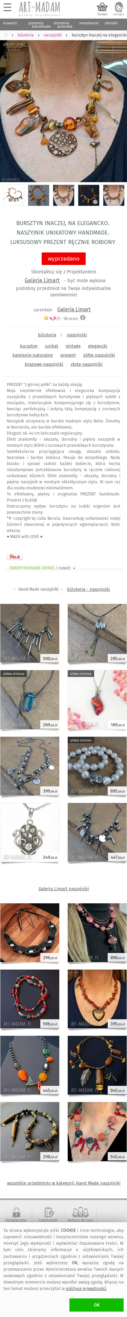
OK (97, 1305)
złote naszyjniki (87, 364)
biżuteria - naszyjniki (88, 589)
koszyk (102, 14)
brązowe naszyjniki (44, 364)
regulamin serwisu (48, 1222)
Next (116, 106)
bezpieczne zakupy (16, 1222)
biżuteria (47, 334)
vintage (73, 345)
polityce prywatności (86, 1288)
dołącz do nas (80, 1220)
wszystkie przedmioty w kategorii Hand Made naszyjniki (64, 1183)
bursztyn (29, 345)
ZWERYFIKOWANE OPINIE (43, 568)
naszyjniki (77, 334)
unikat (51, 345)
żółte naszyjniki (99, 355)
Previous (11, 106)
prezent (68, 355)
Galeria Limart (42, 280)
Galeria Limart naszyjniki (64, 888)
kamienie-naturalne (33, 355)
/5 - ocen (60, 318)
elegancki (97, 345)
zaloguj (118, 14)
